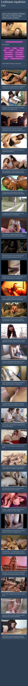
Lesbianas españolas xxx (13, 3)
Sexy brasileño (8, 54)
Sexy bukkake (19, 54)
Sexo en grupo (19, 52)
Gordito (11, 50)
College (14, 48)
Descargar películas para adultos (14, 41)
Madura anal (20, 50)
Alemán (7, 48)
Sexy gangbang (8, 56)
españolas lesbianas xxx (16, 58)
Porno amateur (8, 52)
